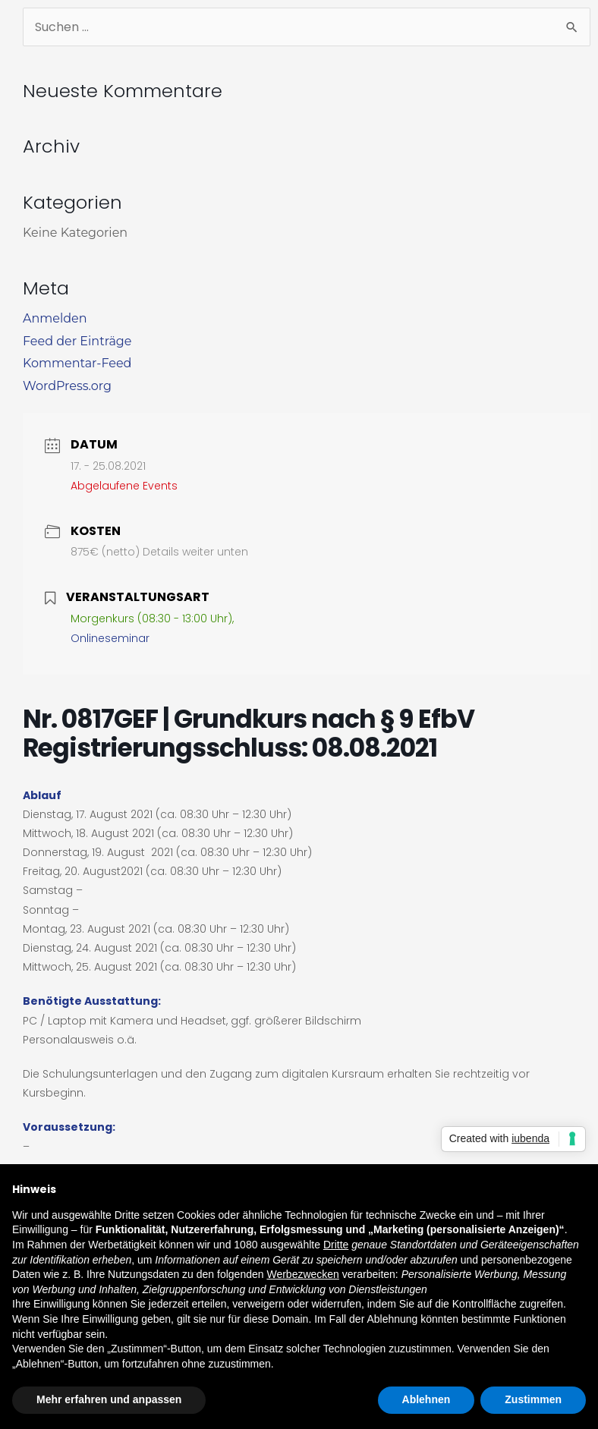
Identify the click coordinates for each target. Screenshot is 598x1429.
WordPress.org (67, 386)
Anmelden (55, 318)
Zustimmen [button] (533, 1399)
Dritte (335, 1245)
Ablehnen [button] (426, 1399)
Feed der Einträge (77, 341)
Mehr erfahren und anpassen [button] (108, 1399)
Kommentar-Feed (77, 363)
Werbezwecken (302, 1274)
